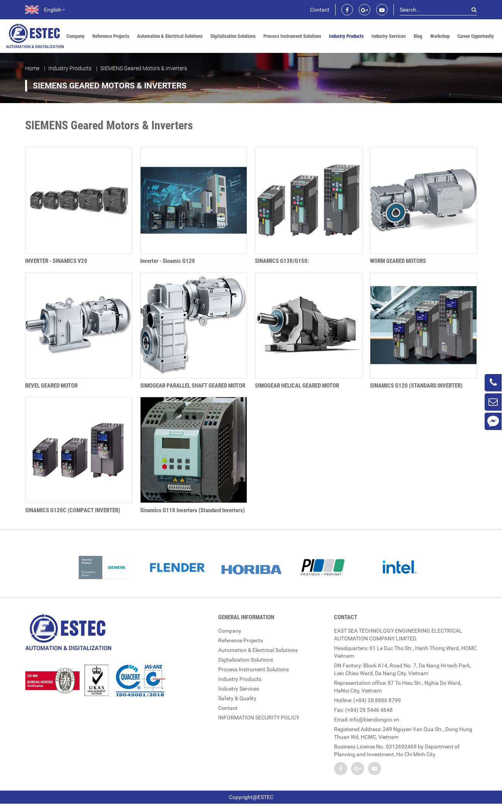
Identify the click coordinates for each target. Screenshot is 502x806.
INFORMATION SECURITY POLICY (258, 718)
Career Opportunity (475, 36)
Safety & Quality (237, 698)
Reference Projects (110, 36)
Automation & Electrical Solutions (170, 36)
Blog (418, 36)
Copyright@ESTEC (251, 797)
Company (75, 36)
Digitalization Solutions (233, 36)
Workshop (439, 36)
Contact (319, 10)
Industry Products (346, 36)
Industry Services (388, 36)
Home (32, 68)
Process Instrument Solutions (292, 36)
